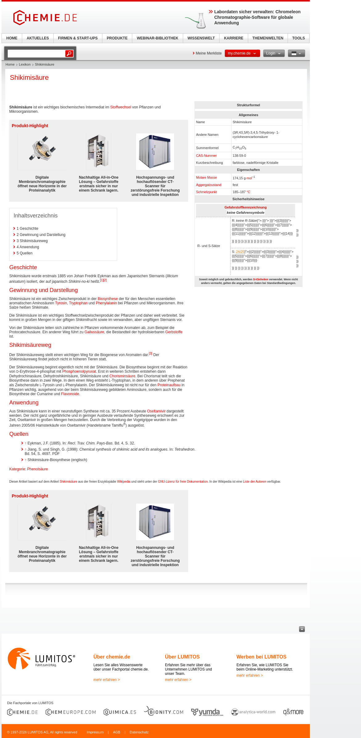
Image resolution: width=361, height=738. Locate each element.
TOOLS (298, 38)
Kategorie (17, 469)
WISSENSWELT (201, 38)
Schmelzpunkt (206, 192)
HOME (12, 38)
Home (10, 64)
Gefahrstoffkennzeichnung (245, 207)
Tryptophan (78, 303)
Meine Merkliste (209, 53)
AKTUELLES (38, 38)
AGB (116, 732)
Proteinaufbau (169, 385)
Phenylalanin (106, 303)
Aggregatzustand (208, 185)
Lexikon (25, 64)
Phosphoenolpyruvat (79, 371)
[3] (150, 353)
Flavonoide (70, 394)
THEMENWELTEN (267, 38)
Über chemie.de (111, 656)
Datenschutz (139, 732)
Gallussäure (94, 332)
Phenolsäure (37, 469)
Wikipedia (123, 481)
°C (248, 192)
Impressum (95, 732)
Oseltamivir (156, 411)
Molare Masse (206, 177)
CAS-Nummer (206, 155)
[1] (101, 280)
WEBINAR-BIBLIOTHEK (157, 38)
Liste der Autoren (254, 481)
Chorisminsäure (122, 376)
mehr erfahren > (106, 680)
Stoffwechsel (120, 107)
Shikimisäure (68, 481)
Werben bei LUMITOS (261, 656)
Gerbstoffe (174, 332)
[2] (105, 280)
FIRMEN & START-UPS (77, 38)
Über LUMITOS (182, 656)
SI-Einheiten (260, 279)
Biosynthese (108, 299)
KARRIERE (234, 38)
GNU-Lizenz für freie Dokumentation (183, 481)
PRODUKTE (117, 38)
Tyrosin (61, 303)
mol (249, 178)
